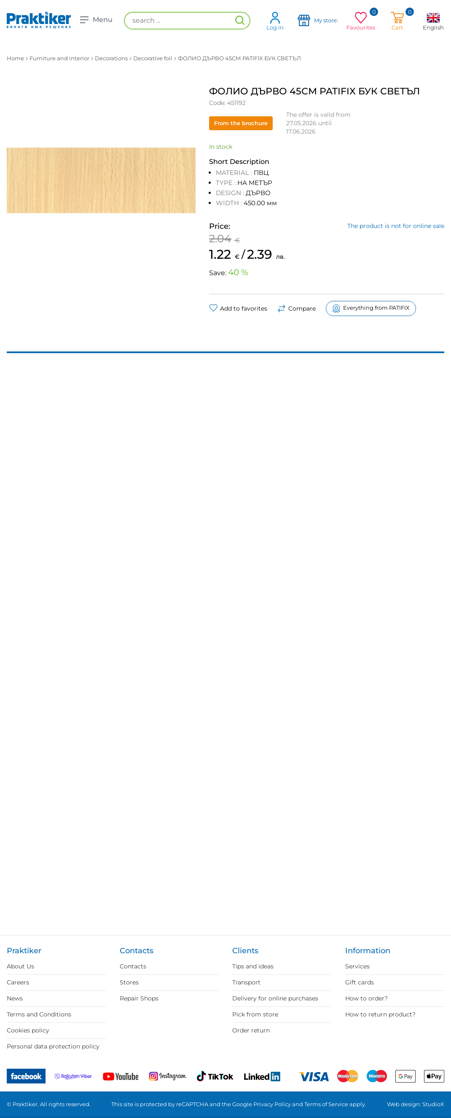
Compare (296, 308)
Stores (129, 982)
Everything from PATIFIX (371, 308)
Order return (251, 1030)
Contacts (133, 966)
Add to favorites (238, 308)
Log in (275, 21)
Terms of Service (326, 1104)
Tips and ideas (253, 966)
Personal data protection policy (53, 1046)
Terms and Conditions (39, 1014)
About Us (20, 966)
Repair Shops (139, 998)
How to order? (366, 998)
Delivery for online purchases (275, 998)
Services (357, 966)
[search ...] (187, 20)
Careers (18, 982)
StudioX (433, 1104)
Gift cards (359, 982)
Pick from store (255, 1014)
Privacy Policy (272, 1104)
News (15, 998)
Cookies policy (28, 1030)
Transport (246, 982)
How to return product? (380, 1014)
